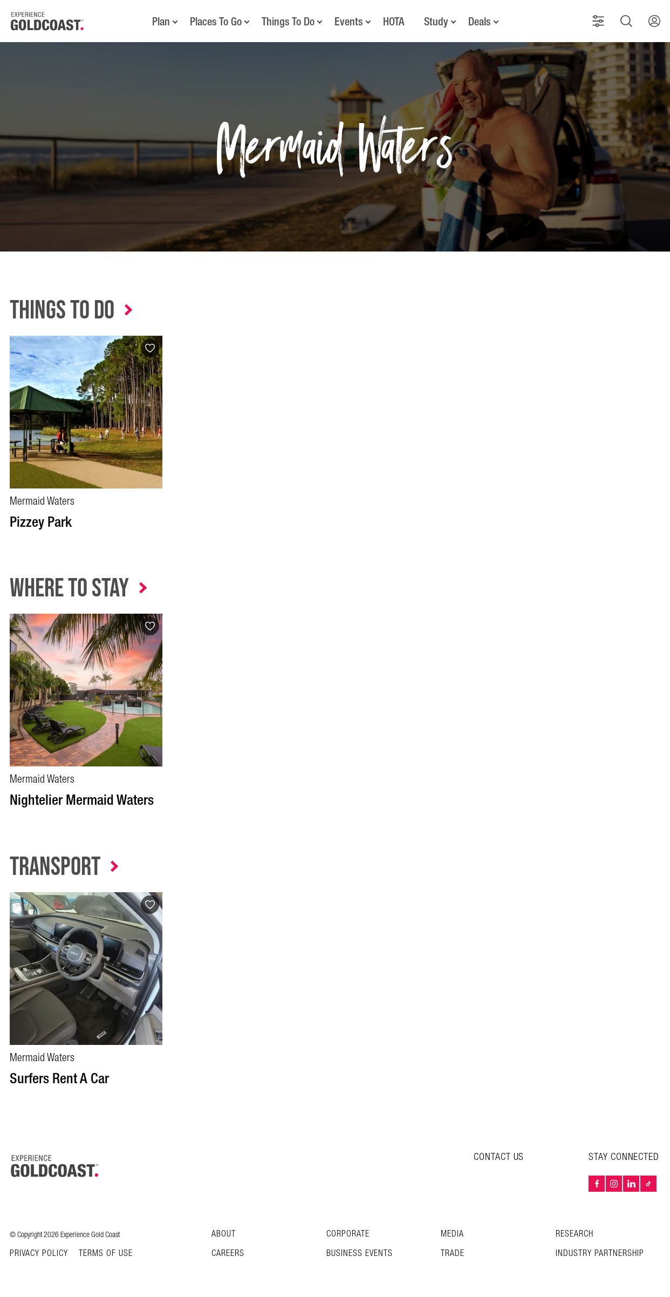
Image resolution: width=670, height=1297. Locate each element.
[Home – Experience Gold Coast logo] (55, 1166)
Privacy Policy (39, 1253)
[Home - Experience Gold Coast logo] (47, 21)
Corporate (348, 1234)
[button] (598, 21)
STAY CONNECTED (624, 1157)
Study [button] (436, 21)
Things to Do (62, 310)
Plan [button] (161, 21)
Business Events (359, 1253)
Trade (452, 1253)
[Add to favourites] (150, 348)
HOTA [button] (393, 21)
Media (452, 1234)
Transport (55, 867)
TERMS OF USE (106, 1253)
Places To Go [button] (216, 21)
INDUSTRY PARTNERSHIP (600, 1253)
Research (574, 1234)
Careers (227, 1253)
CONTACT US (499, 1157)
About (223, 1234)
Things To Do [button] (288, 21)
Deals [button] (479, 21)
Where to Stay (69, 588)
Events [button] (348, 21)
